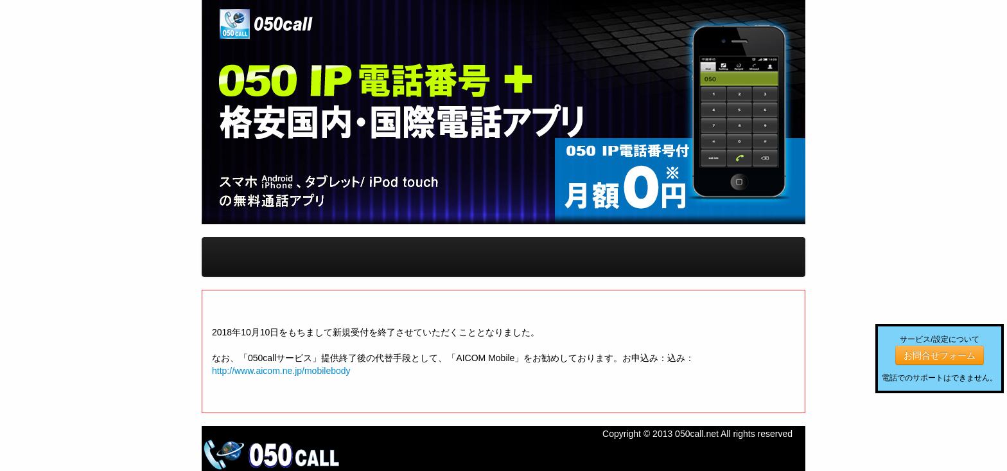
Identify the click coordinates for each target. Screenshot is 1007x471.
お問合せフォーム (940, 355)
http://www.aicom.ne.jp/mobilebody (281, 371)
